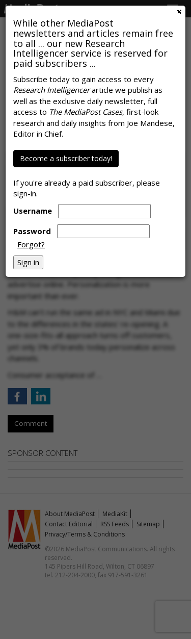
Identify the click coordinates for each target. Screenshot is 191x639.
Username (32, 211)
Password (32, 231)
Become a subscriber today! (66, 158)
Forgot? (31, 244)
